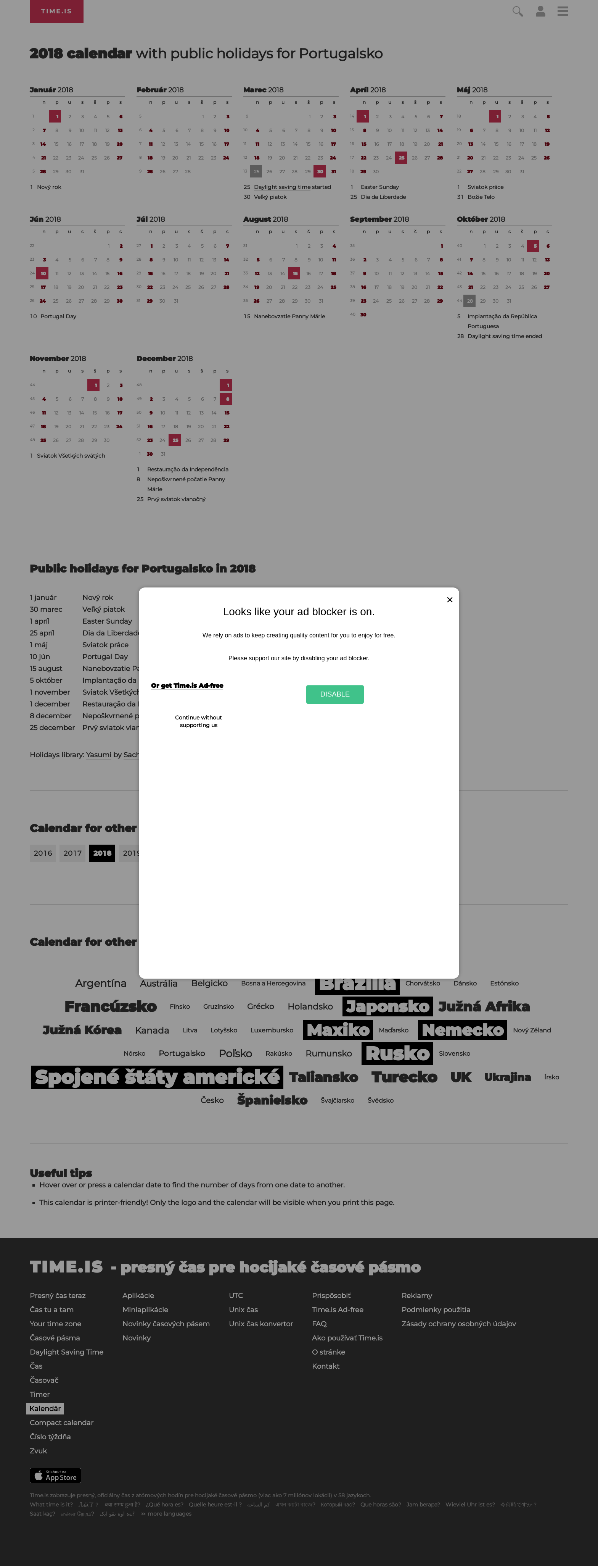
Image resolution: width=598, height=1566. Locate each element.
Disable (335, 694)
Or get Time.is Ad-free (187, 685)
